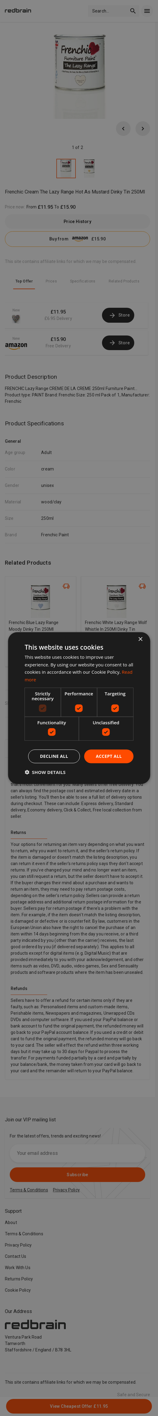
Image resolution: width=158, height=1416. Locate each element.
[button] (45, 772)
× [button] (140, 639)
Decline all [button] (54, 756)
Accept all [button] (109, 756)
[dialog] (79, 708)
